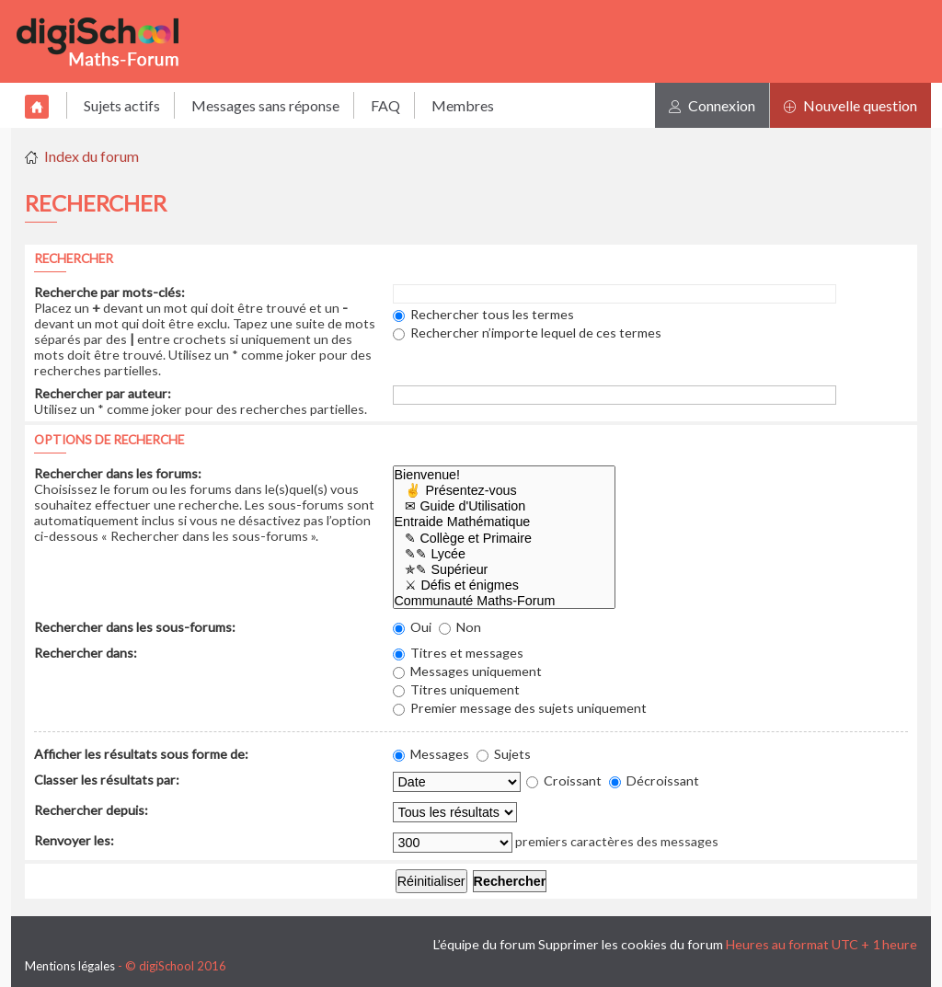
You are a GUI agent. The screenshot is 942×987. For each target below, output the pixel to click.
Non (460, 627)
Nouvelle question (850, 105)
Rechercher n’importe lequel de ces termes (527, 332)
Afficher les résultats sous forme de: (141, 754)
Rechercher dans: (85, 652)
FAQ (385, 105)
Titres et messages (458, 652)
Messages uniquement (467, 671)
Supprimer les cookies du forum (630, 944)
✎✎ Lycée (505, 554)
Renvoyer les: (74, 840)
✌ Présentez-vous (505, 491)
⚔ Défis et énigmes (505, 585)
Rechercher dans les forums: (117, 473)
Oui (412, 627)
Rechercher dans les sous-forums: (135, 627)
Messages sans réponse (265, 105)
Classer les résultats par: (106, 779)
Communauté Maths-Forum (505, 601)
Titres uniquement (456, 689)
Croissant (564, 780)
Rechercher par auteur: (102, 393)
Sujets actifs (122, 105)
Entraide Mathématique (505, 522)
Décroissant (654, 780)
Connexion (712, 105)
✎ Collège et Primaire (505, 538)
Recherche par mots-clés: (109, 292)
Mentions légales (70, 965)
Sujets (504, 754)
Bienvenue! (505, 475)
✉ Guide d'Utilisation (505, 506)
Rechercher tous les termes (483, 314)
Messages (431, 754)
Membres (462, 105)
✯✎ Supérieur (505, 570)
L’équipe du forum (484, 944)
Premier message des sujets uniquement (520, 708)
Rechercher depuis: (91, 810)
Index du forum (91, 156)
